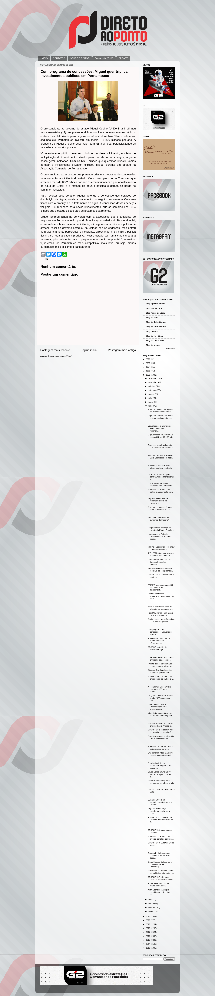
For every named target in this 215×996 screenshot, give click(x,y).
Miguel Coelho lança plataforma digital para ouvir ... (159, 810)
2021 (148, 916)
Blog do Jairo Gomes (156, 322)
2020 (148, 920)
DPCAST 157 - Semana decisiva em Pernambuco (160, 878)
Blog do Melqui (153, 345)
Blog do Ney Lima (154, 336)
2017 (148, 932)
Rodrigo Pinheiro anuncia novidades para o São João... (159, 855)
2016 (148, 936)
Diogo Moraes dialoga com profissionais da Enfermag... (160, 864)
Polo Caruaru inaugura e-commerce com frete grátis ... (161, 783)
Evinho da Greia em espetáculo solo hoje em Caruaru (160, 802)
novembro (153, 382)
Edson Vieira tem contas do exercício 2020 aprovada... (161, 484)
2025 (148, 363)
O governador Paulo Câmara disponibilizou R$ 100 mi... (160, 436)
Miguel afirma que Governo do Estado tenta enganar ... (161, 714)
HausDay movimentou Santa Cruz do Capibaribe (160, 614)
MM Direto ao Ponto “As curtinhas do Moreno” (158, 518)
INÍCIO (44, 58)
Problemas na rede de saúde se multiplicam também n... (161, 872)
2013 (148, 948)
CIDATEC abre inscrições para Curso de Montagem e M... (161, 476)
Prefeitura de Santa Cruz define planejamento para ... (160, 491)
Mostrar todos (170, 349)
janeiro (151, 911)
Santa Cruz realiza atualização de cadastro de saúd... (161, 596)
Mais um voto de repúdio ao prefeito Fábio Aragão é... (160, 724)
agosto (151, 394)
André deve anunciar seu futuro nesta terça (159, 884)
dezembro (153, 378)
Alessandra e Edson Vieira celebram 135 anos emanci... (159, 689)
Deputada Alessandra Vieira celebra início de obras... (160, 416)
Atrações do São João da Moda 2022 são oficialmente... (159, 640)
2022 (148, 375)
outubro (152, 386)
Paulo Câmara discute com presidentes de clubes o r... (161, 677)
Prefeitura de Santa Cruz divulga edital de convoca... (161, 837)
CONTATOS (59, 58)
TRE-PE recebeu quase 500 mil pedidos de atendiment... (160, 587)
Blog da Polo (152, 317)
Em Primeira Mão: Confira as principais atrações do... (160, 658)
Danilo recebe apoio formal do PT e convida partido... (161, 620)
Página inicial (89, 350)
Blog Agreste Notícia (155, 304)
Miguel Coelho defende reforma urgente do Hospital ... (158, 500)
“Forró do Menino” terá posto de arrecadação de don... (160, 410)
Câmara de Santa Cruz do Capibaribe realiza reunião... (159, 562)
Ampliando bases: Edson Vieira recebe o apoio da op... (160, 468)
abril (150, 899)
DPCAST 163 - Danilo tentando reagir (157, 648)
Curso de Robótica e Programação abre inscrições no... (157, 706)
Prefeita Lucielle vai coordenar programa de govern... (159, 765)
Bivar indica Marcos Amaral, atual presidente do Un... (160, 508)
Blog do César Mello (155, 340)
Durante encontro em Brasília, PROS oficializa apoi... (161, 737)
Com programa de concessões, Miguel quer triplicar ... (160, 631)
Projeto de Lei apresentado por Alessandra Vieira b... (160, 665)
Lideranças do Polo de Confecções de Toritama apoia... (160, 536)
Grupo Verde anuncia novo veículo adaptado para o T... (160, 774)
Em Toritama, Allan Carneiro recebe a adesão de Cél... (160, 754)
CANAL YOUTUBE (104, 58)
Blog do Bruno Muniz (156, 327)
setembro (152, 390)
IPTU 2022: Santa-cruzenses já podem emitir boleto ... (160, 554)
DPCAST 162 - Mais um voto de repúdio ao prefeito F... (160, 731)
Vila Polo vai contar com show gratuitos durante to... (161, 548)
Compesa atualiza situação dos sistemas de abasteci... (161, 446)
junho (151, 402)
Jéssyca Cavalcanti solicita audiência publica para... (160, 671)
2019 (148, 924)
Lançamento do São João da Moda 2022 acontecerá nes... (160, 697)
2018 (148, 928)
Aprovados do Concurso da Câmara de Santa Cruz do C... (160, 819)
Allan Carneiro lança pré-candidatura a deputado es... (159, 892)
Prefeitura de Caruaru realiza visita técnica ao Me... (160, 747)
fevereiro (152, 907)
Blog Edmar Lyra (154, 308)
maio (150, 406)
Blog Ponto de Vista (155, 313)
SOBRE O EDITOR (79, 58)
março (151, 903)
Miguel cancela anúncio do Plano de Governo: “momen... (160, 428)
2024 (148, 367)
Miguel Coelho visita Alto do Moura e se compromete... (160, 569)
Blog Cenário (152, 331)
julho (150, 398)
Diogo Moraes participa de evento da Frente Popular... (161, 529)
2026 (148, 359)
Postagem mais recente (55, 350)
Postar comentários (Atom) (60, 356)
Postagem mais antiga (122, 350)
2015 (148, 940)
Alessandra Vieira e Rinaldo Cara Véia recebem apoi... (160, 456)
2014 (148, 944)
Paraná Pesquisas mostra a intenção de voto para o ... (160, 607)
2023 (148, 371)
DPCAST (123, 58)
